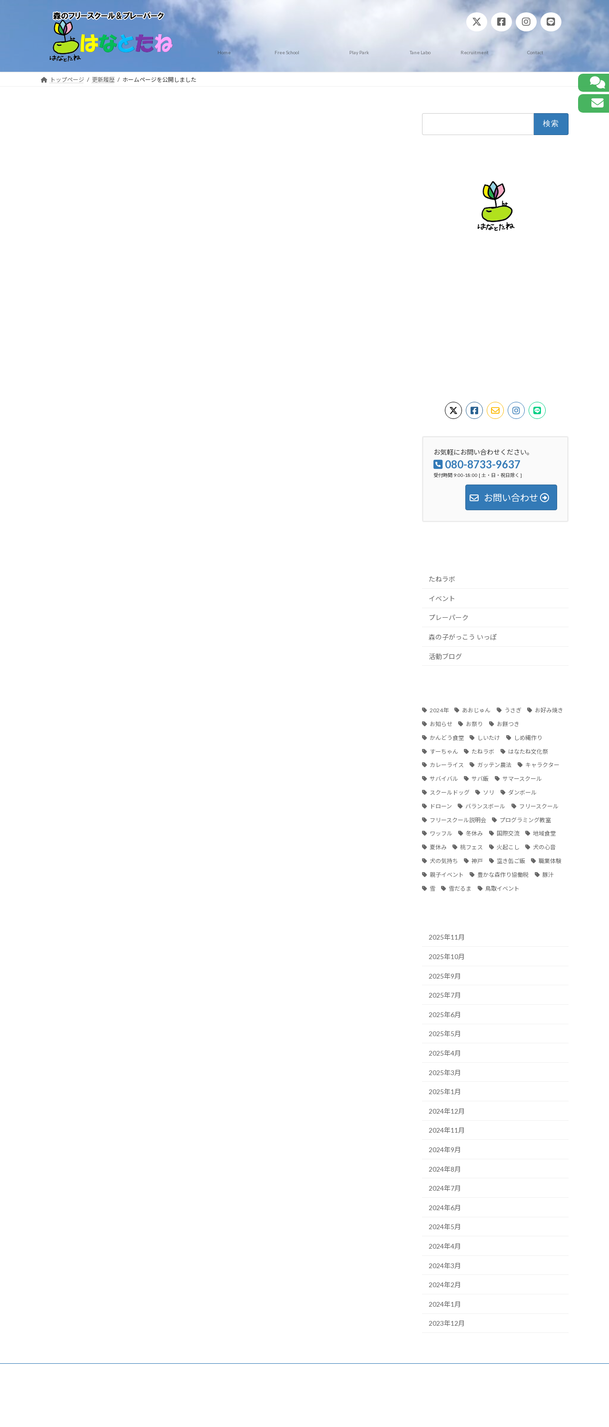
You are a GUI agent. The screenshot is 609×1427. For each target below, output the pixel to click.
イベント (442, 598)
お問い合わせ (219, 1372)
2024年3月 (445, 1265)
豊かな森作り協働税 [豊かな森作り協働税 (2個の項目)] (503, 874)
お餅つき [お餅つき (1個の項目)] (508, 724)
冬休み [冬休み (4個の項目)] (474, 833)
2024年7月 (445, 1188)
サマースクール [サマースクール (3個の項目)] (522, 778)
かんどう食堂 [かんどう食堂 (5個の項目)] (447, 737)
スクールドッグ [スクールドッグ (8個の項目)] (450, 792)
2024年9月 (445, 1149)
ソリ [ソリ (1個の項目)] (488, 792)
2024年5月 (445, 1227)
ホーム (58, 1372)
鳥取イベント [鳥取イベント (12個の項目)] (502, 888)
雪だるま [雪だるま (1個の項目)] (460, 888)
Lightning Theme (302, 1410)
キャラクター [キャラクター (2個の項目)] (542, 764)
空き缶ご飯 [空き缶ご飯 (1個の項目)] (511, 860)
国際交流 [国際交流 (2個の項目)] (508, 833)
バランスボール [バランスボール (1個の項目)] (485, 805)
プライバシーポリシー (113, 1372)
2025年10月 (447, 956)
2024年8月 (445, 1169)
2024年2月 (445, 1285)
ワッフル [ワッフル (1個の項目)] (441, 833)
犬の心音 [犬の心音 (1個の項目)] (544, 847)
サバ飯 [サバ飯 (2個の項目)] (480, 778)
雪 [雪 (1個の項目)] (432, 888)
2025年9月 (445, 975)
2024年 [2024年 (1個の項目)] (439, 710)
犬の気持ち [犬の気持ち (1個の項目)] (444, 860)
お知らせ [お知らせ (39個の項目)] (441, 724)
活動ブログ (445, 656)
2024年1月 (445, 1304)
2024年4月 (445, 1246)
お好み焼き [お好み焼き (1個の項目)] (549, 710)
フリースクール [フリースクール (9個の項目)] (539, 805)
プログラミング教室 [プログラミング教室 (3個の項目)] (525, 819)
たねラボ (442, 579)
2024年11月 (447, 1130)
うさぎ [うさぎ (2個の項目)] (512, 710)
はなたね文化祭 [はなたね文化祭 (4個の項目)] (528, 751)
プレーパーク (449, 617)
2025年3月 (445, 1072)
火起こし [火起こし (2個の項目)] (508, 847)
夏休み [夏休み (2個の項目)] (438, 847)
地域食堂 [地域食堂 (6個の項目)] (544, 833)
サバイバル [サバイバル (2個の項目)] (444, 778)
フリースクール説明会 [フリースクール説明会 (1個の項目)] (458, 819)
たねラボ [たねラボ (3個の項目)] (482, 751)
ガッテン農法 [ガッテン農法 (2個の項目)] (494, 764)
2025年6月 (445, 1014)
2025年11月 (447, 937)
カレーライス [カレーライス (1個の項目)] (447, 764)
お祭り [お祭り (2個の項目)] (474, 724)
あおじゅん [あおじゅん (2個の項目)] (476, 710)
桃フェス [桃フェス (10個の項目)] (471, 847)
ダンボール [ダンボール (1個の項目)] (522, 792)
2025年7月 (445, 995)
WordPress (253, 1410)
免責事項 (172, 1372)
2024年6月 (445, 1207)
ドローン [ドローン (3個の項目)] (441, 805)
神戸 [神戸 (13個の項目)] (477, 860)
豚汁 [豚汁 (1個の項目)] (548, 874)
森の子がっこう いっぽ (463, 636)
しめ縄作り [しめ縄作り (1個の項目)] (528, 737)
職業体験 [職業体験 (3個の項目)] (550, 860)
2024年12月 (447, 1111)
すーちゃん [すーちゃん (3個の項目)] (444, 751)
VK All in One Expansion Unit (366, 1410)
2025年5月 (445, 1033)
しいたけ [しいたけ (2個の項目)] (488, 737)
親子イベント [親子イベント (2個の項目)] (447, 874)
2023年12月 (447, 1323)
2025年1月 (445, 1091)
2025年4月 (445, 1053)
